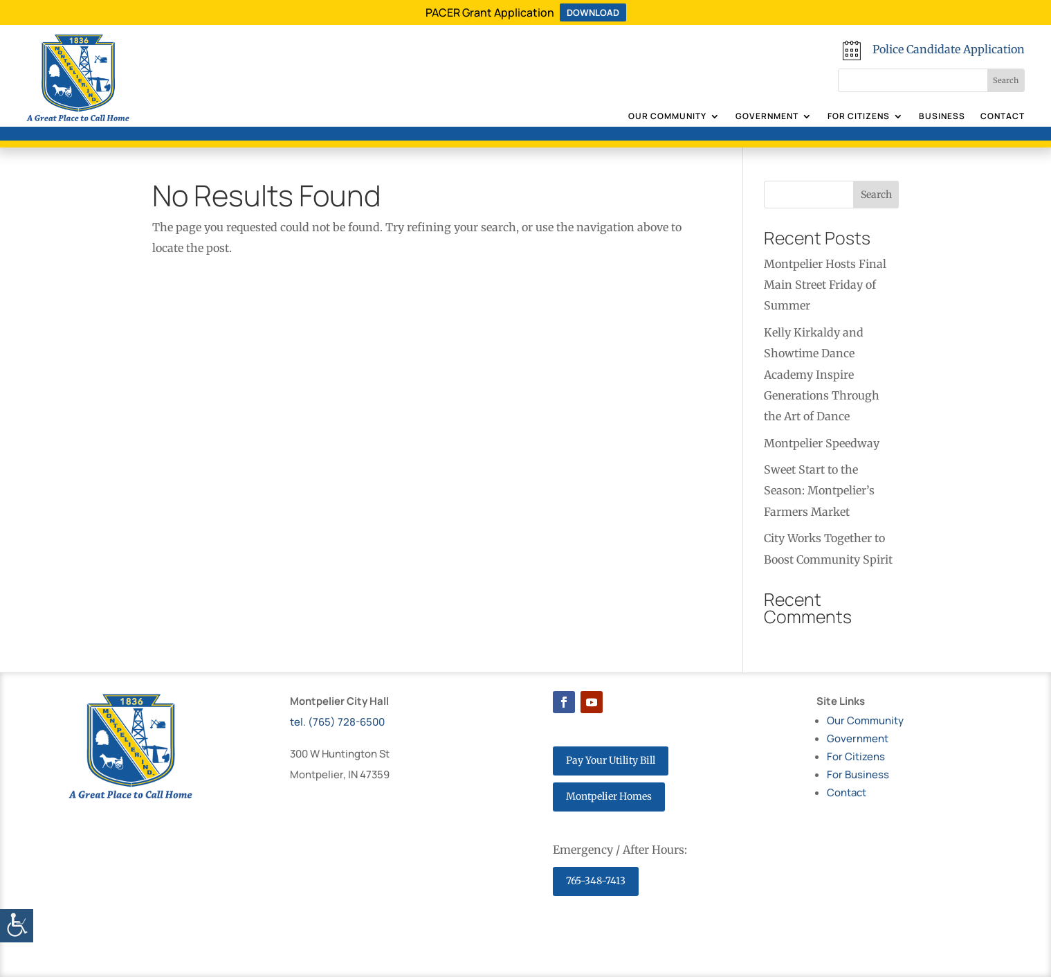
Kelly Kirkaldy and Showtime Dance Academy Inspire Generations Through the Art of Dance (821, 374)
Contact (1002, 116)
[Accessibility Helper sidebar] (16, 925)
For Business (858, 774)
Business (942, 116)
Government (766, 116)
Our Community (667, 116)
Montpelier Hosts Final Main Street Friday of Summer (825, 285)
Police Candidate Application (948, 49)
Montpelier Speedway (821, 443)
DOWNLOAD (593, 12)
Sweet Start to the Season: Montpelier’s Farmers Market (819, 491)
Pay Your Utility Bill (610, 760)
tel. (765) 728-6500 (337, 722)
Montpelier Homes (609, 796)
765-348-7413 (595, 881)
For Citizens (859, 116)
